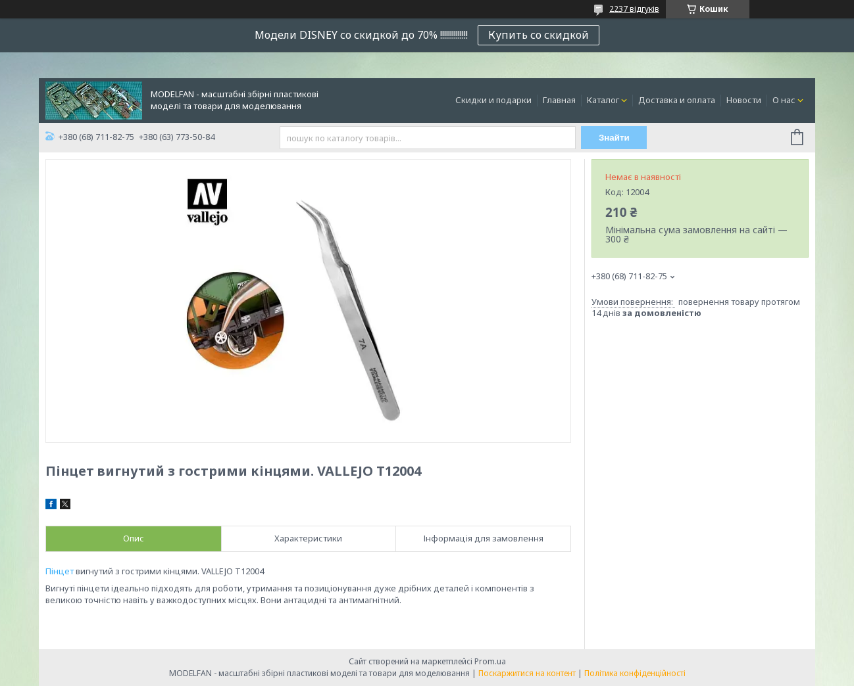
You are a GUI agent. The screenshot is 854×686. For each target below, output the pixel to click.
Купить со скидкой (538, 35)
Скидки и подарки (493, 100)
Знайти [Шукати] (614, 138)
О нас (783, 100)
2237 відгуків (634, 8)
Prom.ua (490, 661)
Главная (559, 100)
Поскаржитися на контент (527, 673)
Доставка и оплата (676, 100)
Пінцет (59, 571)
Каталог (603, 100)
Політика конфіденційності (635, 673)
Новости (743, 100)
